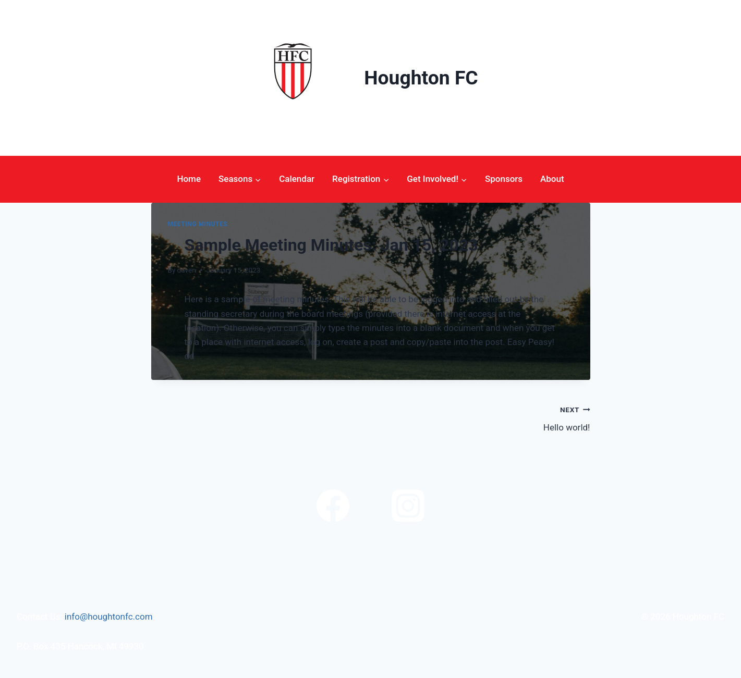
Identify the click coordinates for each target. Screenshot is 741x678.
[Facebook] (333, 505)
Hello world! (485, 417)
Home (189, 179)
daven (186, 270)
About (552, 179)
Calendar (296, 179)
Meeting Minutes (198, 224)
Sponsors (504, 179)
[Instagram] (408, 505)
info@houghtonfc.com (109, 616)
